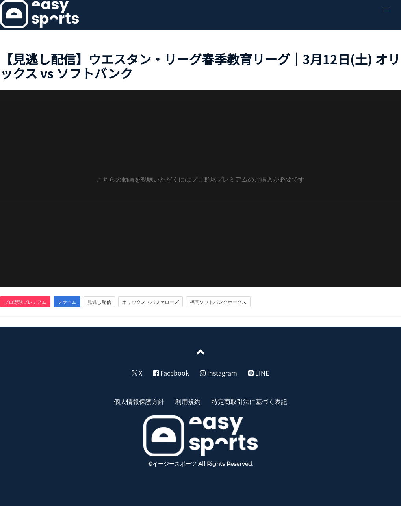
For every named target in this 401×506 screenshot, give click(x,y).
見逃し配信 (99, 301)
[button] (386, 10)
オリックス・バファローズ (150, 301)
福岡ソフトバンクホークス (218, 301)
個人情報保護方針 (139, 401)
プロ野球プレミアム (25, 301)
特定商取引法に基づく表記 (249, 401)
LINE (258, 373)
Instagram (218, 373)
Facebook (171, 373)
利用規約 (187, 401)
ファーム (67, 301)
